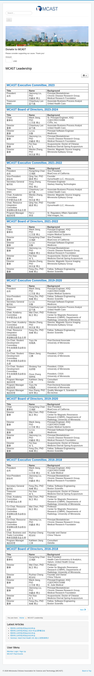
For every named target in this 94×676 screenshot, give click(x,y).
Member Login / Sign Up (16, 651)
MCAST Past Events (15, 654)
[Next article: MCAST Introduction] (83, 610)
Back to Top (86, 671)
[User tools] (84, 76)
